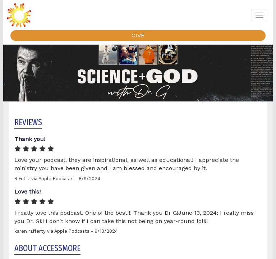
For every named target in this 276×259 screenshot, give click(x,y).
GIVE (138, 35)
